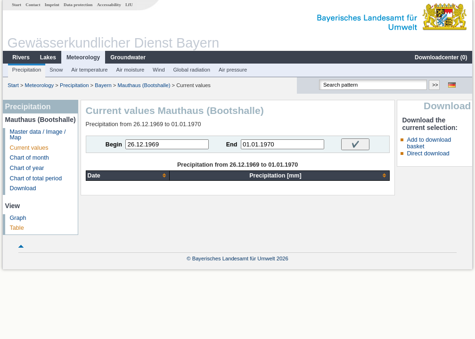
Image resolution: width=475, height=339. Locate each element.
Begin (114, 144)
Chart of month (29, 157)
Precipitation (26, 70)
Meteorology (83, 57)
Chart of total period (36, 178)
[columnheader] (128, 175)
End (232, 144)
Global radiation (191, 70)
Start (16, 4)
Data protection (78, 4)
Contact (32, 4)
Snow (56, 70)
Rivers (21, 57)
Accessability (109, 4)
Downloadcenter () (441, 57)
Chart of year (27, 168)
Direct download (428, 153)
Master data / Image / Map (38, 135)
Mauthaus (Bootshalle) (144, 85)
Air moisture (130, 70)
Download (23, 188)
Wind (159, 70)
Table (17, 228)
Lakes (48, 57)
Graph (18, 218)
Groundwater (128, 57)
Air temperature (89, 70)
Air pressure (233, 70)
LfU (129, 4)
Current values (29, 148)
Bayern (103, 85)
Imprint (52, 4)
